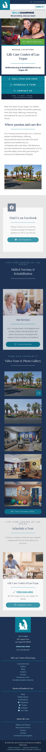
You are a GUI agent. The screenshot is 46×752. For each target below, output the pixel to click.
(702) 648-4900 (23, 646)
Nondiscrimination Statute (23, 680)
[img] (9, 79)
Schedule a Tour (23, 85)
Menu (40, 7)
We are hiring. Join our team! (23, 14)
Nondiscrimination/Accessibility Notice (24, 749)
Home (14, 95)
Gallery (23, 666)
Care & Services (23, 664)
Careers (23, 672)
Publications (23, 700)
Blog (23, 669)
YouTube (23, 710)
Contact (23, 675)
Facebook (23, 702)
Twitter (23, 705)
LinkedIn (23, 708)
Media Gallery (23, 697)
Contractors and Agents (23, 736)
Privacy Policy (14, 748)
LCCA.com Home (37, 2)
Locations (21, 95)
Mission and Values (23, 725)
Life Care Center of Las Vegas (23, 97)
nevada (29, 95)
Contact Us (23, 91)
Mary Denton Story (23, 728)
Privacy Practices (30, 748)
